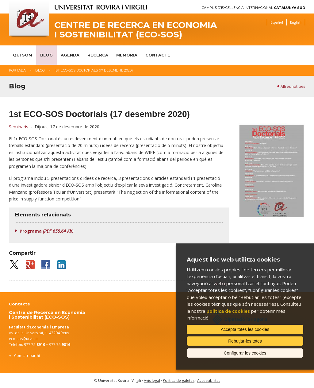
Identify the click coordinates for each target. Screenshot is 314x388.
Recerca (97, 54)
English (295, 22)
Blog (46, 54)
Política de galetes (178, 380)
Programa (46, 231)
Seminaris (18, 127)
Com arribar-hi (27, 355)
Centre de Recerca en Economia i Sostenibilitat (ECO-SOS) (135, 29)
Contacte (157, 54)
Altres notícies (293, 86)
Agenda (70, 54)
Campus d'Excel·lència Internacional (253, 8)
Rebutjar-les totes (245, 341)
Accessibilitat (208, 380)
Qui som (22, 54)
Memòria (126, 54)
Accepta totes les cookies (245, 329)
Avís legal (152, 380)
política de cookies (228, 311)
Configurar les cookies (245, 353)
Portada (17, 70)
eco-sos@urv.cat (23, 338)
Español (276, 22)
